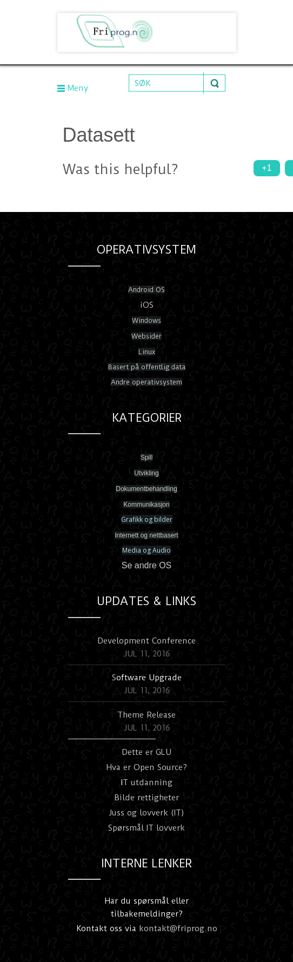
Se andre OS (147, 565)
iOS (147, 305)
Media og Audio (146, 550)
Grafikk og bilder (146, 519)
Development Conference (146, 641)
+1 (266, 168)
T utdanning (147, 782)
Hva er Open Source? (146, 767)
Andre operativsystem (146, 382)
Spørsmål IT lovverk (146, 828)
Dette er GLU (146, 752)
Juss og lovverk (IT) (146, 813)
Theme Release (146, 715)
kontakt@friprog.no (178, 928)
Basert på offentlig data (146, 367)
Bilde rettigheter (146, 797)
